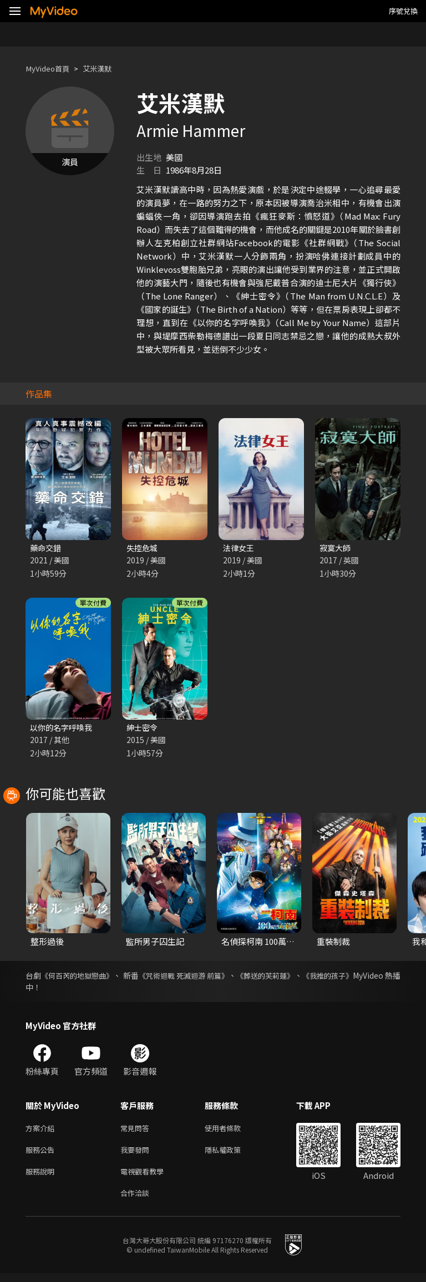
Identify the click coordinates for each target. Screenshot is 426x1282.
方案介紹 (42, 1131)
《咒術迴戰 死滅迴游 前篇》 (209, 977)
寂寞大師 (336, 548)
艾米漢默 (106, 68)
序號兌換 (403, 11)
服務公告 (42, 1154)
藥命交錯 (46, 548)
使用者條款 (232, 1131)
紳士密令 (143, 729)
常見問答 (137, 1131)
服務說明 (42, 1177)
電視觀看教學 (145, 1177)
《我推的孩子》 (373, 977)
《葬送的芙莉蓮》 (302, 977)
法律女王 (239, 548)
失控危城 (143, 548)
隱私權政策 (232, 1154)
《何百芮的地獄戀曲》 (85, 977)
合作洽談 (137, 1201)
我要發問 (137, 1154)
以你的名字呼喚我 (63, 729)
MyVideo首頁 (51, 68)
